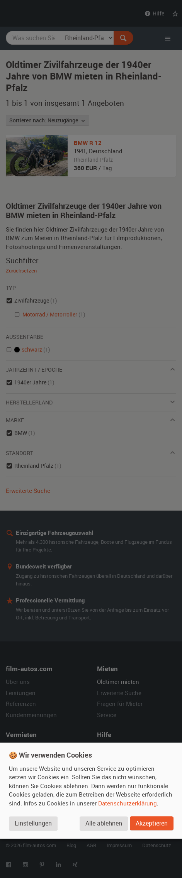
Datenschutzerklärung (127, 803)
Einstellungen (33, 823)
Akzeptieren (152, 823)
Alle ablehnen (103, 823)
